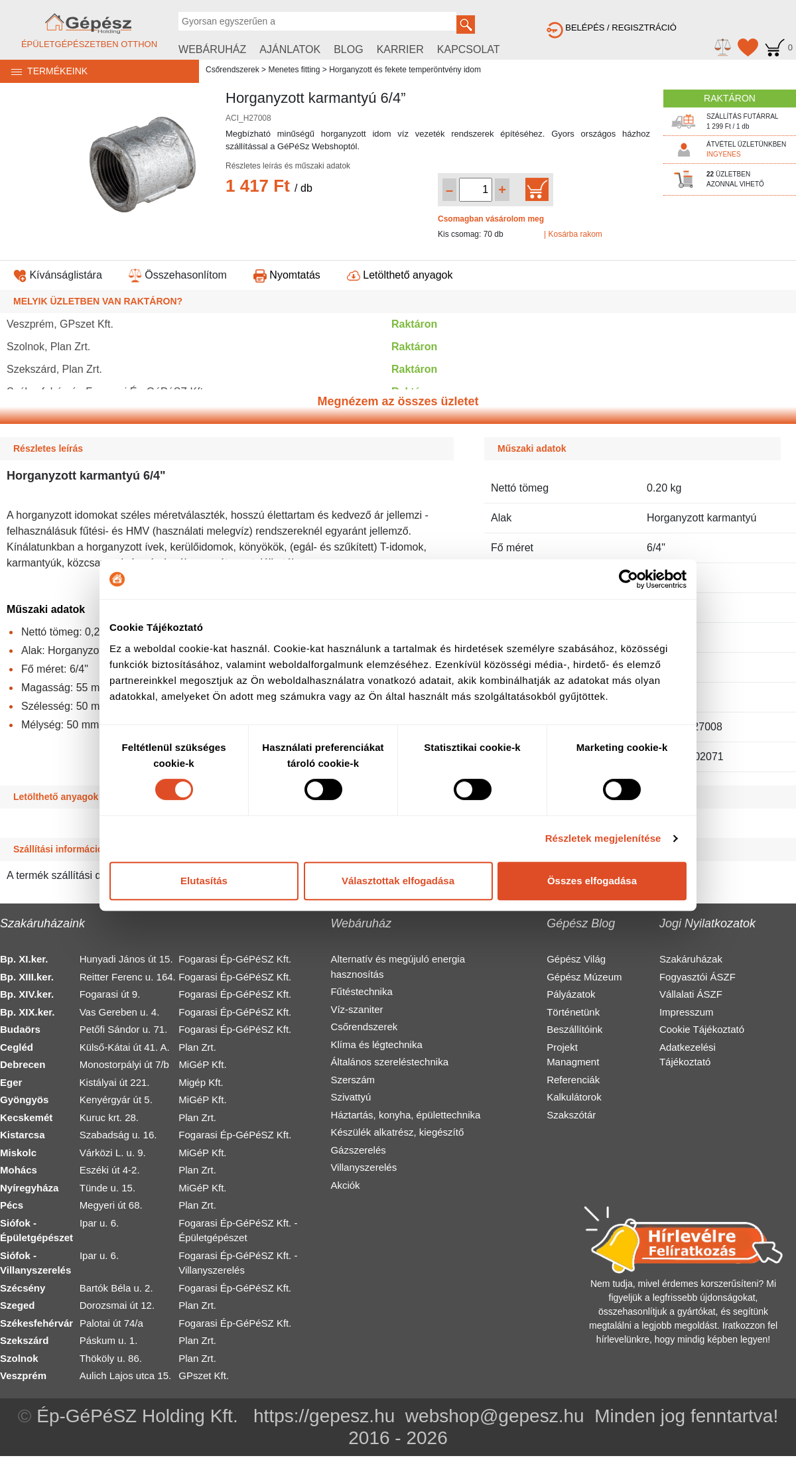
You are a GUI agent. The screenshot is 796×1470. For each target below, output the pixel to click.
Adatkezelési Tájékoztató (687, 1054)
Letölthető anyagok (400, 275)
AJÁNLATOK (289, 49)
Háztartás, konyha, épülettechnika (405, 1114)
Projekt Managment (573, 1054)
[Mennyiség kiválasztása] (475, 190)
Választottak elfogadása (398, 880)
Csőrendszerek (232, 69)
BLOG (348, 49)
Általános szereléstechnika (389, 1061)
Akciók (345, 1185)
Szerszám (352, 1079)
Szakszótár (571, 1114)
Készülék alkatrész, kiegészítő (397, 1132)
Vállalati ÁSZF (690, 994)
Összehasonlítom (178, 275)
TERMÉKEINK (44, 71)
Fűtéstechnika (361, 991)
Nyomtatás (286, 275)
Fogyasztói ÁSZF (697, 976)
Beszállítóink (574, 1029)
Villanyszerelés (363, 1167)
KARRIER (400, 49)
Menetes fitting (294, 69)
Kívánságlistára (57, 275)
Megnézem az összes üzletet (397, 401)
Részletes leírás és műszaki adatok (288, 165)
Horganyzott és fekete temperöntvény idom (405, 69)
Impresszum (686, 1012)
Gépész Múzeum (584, 976)
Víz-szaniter (356, 1009)
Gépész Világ (576, 959)
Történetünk (573, 1012)
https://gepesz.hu (324, 1416)
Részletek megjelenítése (603, 838)
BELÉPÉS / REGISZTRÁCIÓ (612, 28)
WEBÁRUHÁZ (212, 49)
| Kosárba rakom (573, 234)
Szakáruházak (690, 959)
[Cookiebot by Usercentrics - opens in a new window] (628, 579)
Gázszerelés (357, 1150)
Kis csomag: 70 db (470, 234)
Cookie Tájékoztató (701, 1029)
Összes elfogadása (592, 880)
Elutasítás (204, 880)
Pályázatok (571, 994)
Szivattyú (350, 1096)
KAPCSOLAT (468, 49)
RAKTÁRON (730, 98)
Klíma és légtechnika (376, 1044)
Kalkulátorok (574, 1096)
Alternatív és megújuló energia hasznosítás (397, 966)
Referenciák (573, 1079)
